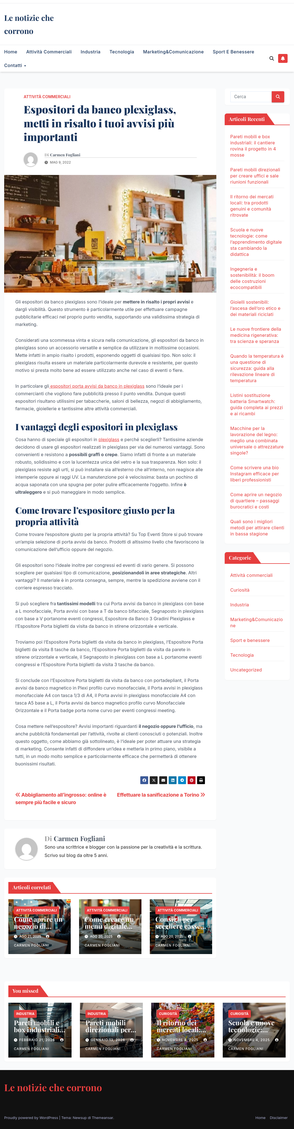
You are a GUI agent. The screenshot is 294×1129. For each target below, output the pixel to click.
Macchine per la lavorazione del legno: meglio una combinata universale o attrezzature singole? (257, 441)
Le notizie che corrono (53, 1087)
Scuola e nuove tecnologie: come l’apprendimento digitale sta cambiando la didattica (256, 242)
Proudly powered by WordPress (31, 1117)
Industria (91, 52)
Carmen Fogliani (65, 154)
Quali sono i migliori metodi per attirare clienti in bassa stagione (257, 528)
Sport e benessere (233, 52)
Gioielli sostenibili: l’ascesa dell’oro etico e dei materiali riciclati (255, 308)
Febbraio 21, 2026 (37, 1040)
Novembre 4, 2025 (181, 1040)
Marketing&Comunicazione (173, 52)
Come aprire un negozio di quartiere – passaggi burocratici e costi (256, 501)
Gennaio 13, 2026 (108, 1040)
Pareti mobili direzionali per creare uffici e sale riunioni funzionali (255, 176)
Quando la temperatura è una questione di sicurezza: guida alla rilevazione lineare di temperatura (257, 368)
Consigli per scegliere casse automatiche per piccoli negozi (180, 929)
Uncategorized (246, 670)
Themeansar (102, 1117)
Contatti (13, 65)
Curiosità (239, 590)
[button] (272, 58)
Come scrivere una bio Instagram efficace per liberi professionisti (254, 474)
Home (10, 52)
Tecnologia (121, 52)
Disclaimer (279, 1117)
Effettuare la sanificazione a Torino (161, 795)
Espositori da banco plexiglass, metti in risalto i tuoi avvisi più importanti (100, 123)
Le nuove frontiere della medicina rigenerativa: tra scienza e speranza (255, 335)
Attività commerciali (49, 52)
